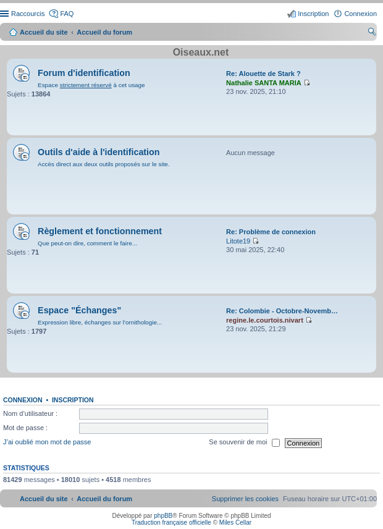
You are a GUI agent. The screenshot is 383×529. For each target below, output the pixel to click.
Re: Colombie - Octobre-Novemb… (282, 311)
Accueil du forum (104, 32)
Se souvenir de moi (244, 443)
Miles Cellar (235, 522)
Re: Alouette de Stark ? (263, 73)
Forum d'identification (84, 73)
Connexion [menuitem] (360, 13)
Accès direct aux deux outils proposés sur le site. (104, 164)
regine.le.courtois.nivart (264, 320)
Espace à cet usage (91, 85)
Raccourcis (27, 13)
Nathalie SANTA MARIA (263, 83)
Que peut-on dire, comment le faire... (87, 243)
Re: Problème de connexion (271, 231)
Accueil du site (44, 32)
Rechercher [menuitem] (372, 33)
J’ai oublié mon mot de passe (47, 442)
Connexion (23, 400)
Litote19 (238, 241)
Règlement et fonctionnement (100, 231)
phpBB (163, 515)
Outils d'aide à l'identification (98, 152)
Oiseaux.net (201, 52)
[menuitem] (245, 498)
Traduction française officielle (171, 522)
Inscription (73, 400)
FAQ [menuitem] (67, 13)
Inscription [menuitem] (313, 13)
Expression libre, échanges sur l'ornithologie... (100, 322)
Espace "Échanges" (79, 310)
